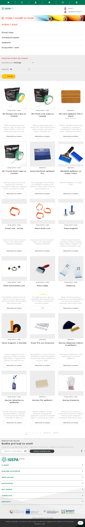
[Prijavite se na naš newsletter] (15, 451)
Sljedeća (46, 432)
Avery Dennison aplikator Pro (42, 172)
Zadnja (56, 432)
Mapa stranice (38, 518)
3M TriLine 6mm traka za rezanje (14, 172)
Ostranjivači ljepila (10, 38)
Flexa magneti (71, 228)
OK (80, 523)
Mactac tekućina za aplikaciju (14, 401)
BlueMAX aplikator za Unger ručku (71, 172)
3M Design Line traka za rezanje (14, 115)
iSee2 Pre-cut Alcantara (42, 343)
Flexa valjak (42, 286)
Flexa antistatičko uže (14, 286)
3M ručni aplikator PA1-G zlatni (71, 115)
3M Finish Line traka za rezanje (42, 115)
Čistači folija (7, 33)
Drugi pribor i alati (10, 48)
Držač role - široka (14, 228)
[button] (23, 63)
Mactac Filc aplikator (42, 400)
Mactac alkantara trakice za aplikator (71, 344)
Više (42, 308)
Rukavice (70, 286)
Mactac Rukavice (71, 400)
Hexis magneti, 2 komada (14, 343)
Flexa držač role (42, 228)
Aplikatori (6, 43)
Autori (50, 518)
